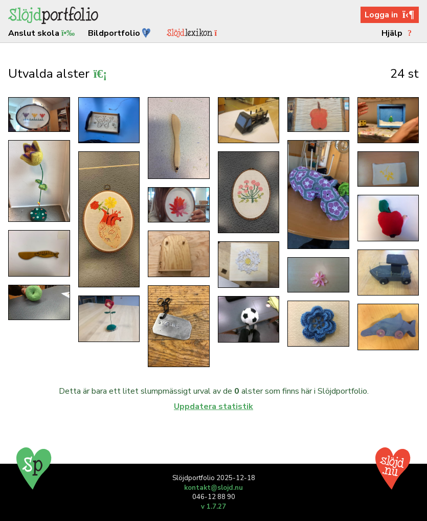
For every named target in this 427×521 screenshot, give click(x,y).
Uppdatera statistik (213, 406)
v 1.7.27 (213, 506)
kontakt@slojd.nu (213, 487)
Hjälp (398, 33)
